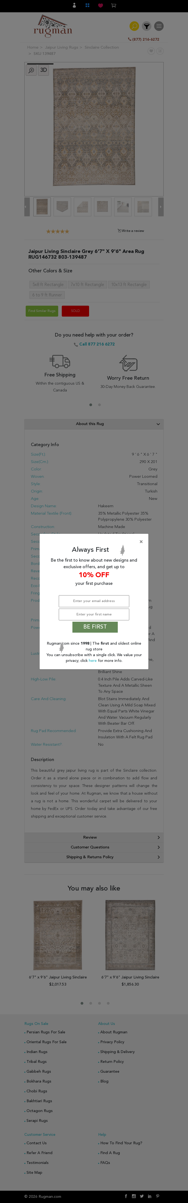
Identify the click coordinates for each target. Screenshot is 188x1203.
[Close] (95, 542)
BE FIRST (95, 627)
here (93, 661)
